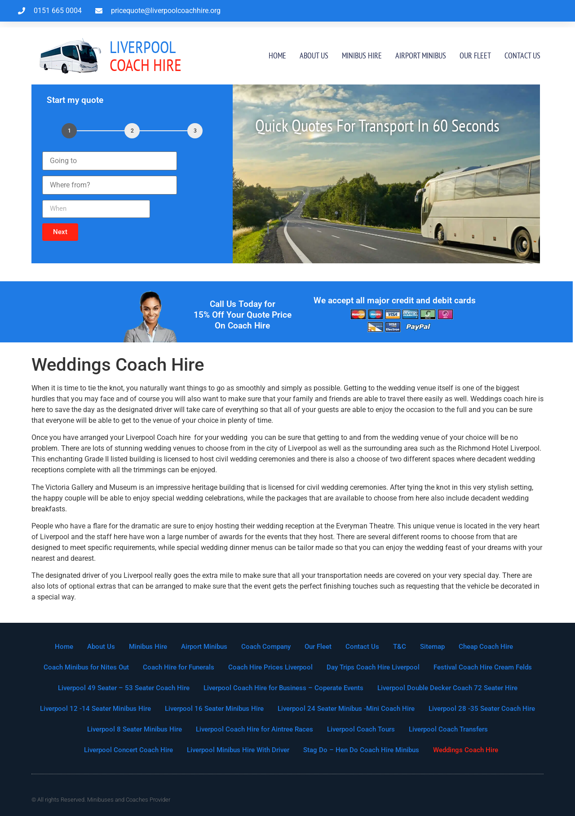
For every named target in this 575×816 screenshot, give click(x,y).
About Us (314, 55)
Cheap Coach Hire (486, 647)
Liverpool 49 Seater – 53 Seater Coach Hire (124, 688)
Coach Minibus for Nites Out (86, 667)
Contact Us (522, 55)
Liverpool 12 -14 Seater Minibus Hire (95, 709)
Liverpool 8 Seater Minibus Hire (134, 729)
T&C (399, 647)
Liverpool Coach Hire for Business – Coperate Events (283, 688)
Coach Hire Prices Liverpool (270, 667)
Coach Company (266, 647)
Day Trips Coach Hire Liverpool (373, 667)
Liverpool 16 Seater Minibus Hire (214, 709)
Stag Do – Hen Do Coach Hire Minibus (361, 750)
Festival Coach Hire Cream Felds (482, 667)
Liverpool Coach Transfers (448, 729)
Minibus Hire (362, 55)
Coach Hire (145, 56)
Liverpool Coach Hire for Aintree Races (254, 729)
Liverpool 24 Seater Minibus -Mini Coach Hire (346, 709)
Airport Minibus (420, 55)
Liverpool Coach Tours (361, 729)
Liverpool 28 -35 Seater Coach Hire (482, 709)
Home (277, 55)
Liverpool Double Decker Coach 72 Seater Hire (447, 688)
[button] (60, 232)
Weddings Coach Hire (465, 750)
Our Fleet (475, 55)
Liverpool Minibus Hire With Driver (238, 750)
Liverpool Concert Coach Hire (128, 750)
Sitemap (432, 647)
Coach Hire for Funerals (178, 667)
